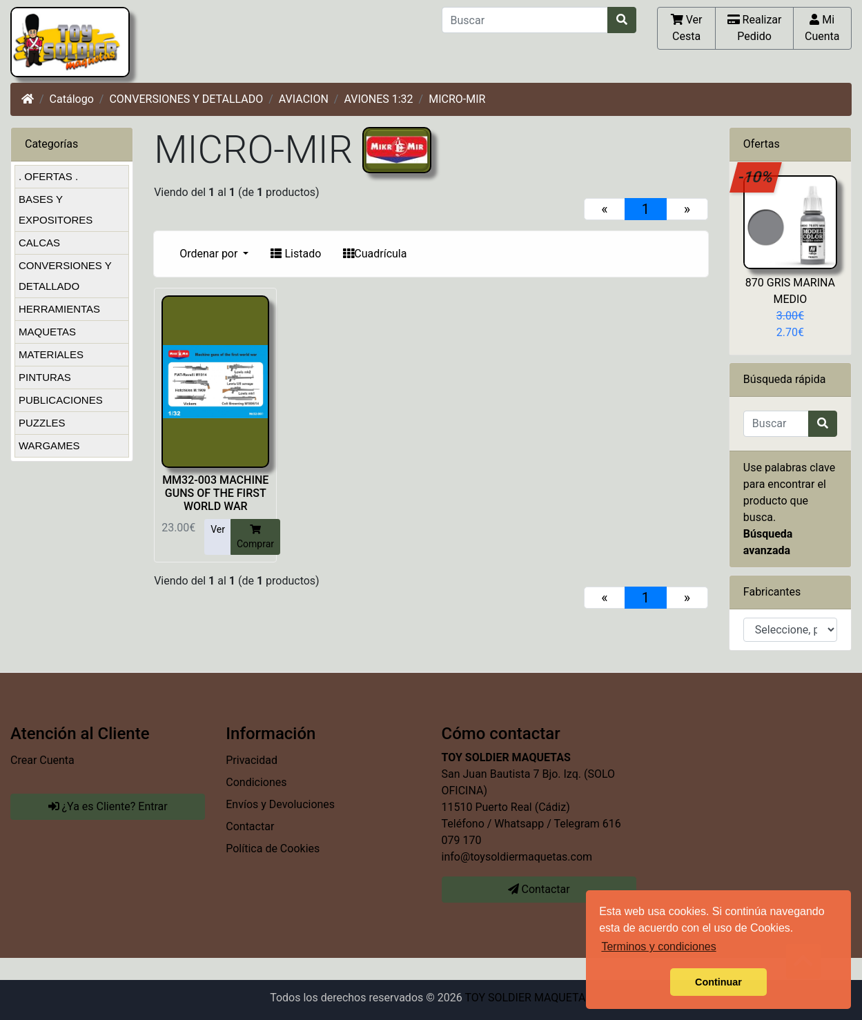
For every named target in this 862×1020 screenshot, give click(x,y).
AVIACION (304, 99)
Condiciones (256, 782)
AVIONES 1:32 (378, 99)
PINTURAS (45, 377)
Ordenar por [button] (209, 253)
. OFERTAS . (48, 176)
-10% (756, 177)
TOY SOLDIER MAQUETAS (527, 997)
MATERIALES (51, 354)
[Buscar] (525, 20)
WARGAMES (49, 445)
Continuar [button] (718, 982)
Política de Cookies (273, 848)
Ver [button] (217, 529)
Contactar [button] (539, 889)
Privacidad (251, 760)
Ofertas (761, 143)
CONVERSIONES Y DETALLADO (186, 99)
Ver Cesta (687, 27)
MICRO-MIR (457, 99)
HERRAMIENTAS (59, 309)
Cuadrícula (374, 253)
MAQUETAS (47, 331)
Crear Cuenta (42, 760)
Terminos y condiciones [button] (658, 946)
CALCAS (39, 242)
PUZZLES (42, 423)
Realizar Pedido (754, 27)
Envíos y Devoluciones (280, 804)
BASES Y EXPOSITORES (55, 209)
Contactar (250, 826)
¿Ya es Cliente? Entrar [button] (108, 806)
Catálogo (72, 99)
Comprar (255, 536)
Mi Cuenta (822, 27)
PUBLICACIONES (61, 400)
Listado (296, 253)
